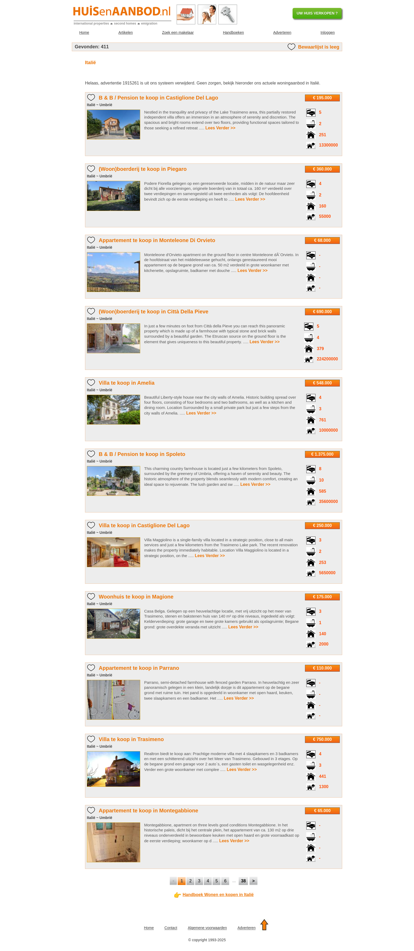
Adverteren (282, 32)
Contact (170, 928)
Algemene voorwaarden (207, 928)
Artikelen (125, 32)
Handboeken (233, 32)
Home (84, 32)
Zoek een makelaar (178, 32)
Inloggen (328, 32)
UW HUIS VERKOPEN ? (317, 13)
